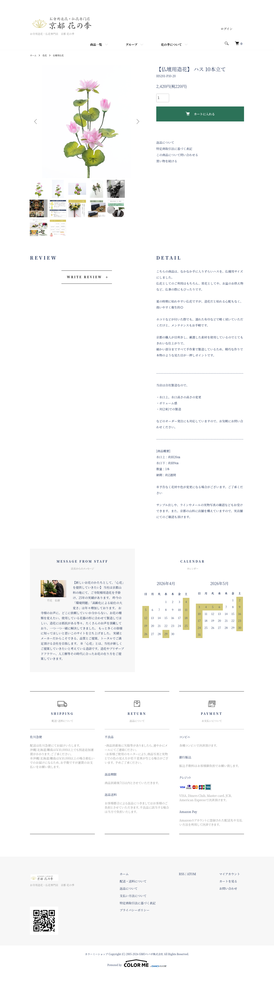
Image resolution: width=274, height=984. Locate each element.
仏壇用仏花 (61, 55)
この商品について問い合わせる (177, 155)
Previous (36, 121)
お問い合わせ (232, 899)
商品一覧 (96, 44)
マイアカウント (233, 884)
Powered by (137, 974)
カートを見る (232, 891)
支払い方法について (144, 906)
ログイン (226, 29)
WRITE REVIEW (84, 287)
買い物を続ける (166, 161)
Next (137, 121)
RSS (189, 884)
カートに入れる (200, 114)
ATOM (199, 884)
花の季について (171, 44)
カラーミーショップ (96, 964)
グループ (131, 44)
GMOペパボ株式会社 (151, 964)
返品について (165, 142)
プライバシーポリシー (146, 920)
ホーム (34, 55)
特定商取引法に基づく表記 (174, 148)
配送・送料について (144, 891)
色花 (46, 55)
